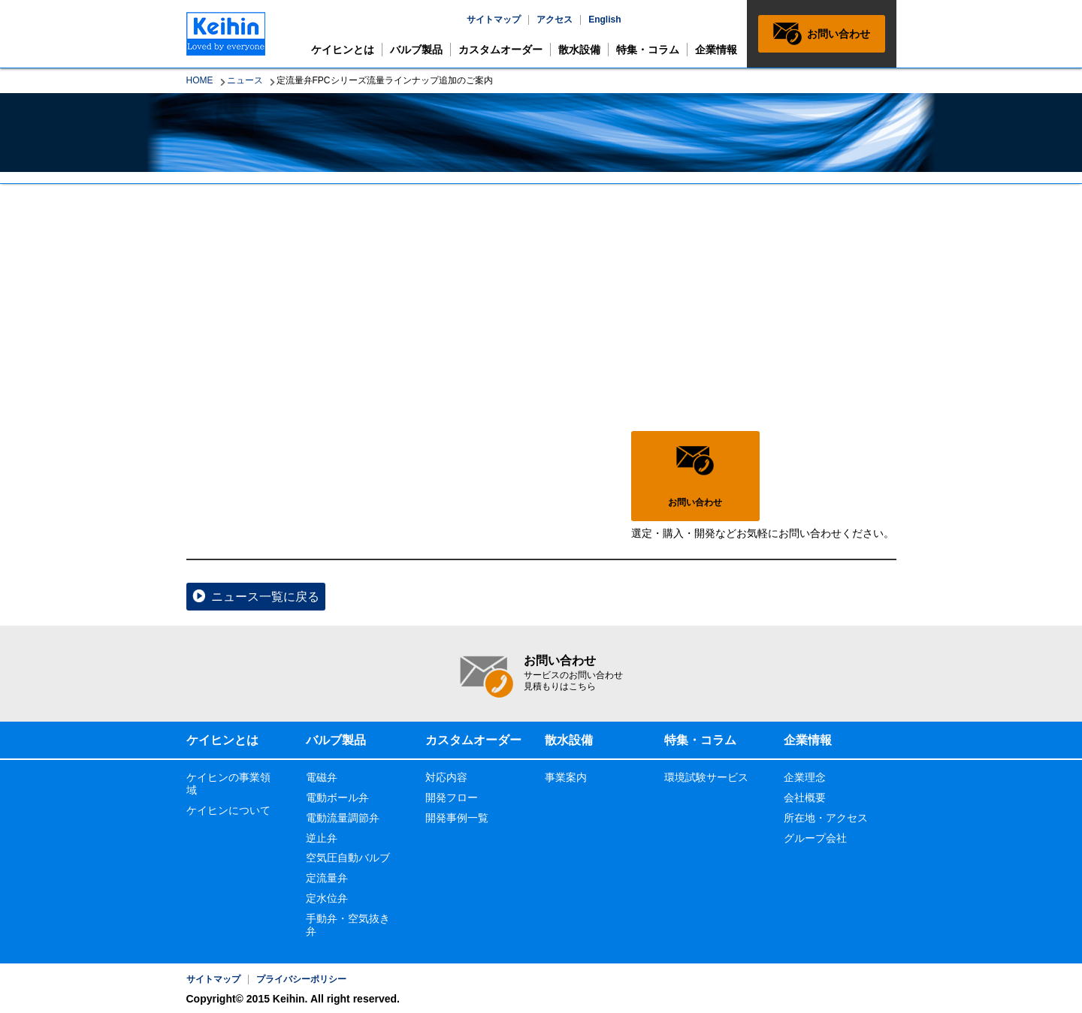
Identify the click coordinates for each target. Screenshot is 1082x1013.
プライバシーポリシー (301, 979)
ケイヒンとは (342, 50)
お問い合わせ (838, 34)
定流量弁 (327, 878)
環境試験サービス (706, 777)
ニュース (245, 80)
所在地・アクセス (826, 818)
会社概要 (805, 797)
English (604, 19)
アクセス (554, 19)
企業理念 (805, 777)
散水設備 (579, 50)
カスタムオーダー (500, 50)
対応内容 (446, 777)
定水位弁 (327, 898)
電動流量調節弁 (342, 818)
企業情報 (716, 50)
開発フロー (451, 797)
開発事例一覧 (456, 818)
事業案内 (566, 777)
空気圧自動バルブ (348, 858)
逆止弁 (321, 838)
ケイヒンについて (228, 810)
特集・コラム (647, 50)
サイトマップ (494, 19)
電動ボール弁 (337, 797)
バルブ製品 (416, 50)
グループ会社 (815, 838)
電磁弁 (321, 777)
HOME (199, 80)
